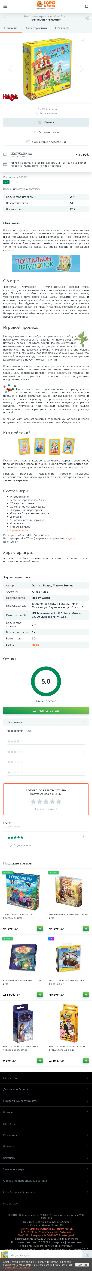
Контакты (46, 1123)
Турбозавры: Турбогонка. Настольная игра (17, 916)
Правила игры (19, 530)
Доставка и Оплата (46, 1089)
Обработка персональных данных (46, 1180)
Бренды (46, 1112)
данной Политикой (17, 1267)
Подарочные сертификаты (46, 1100)
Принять (82, 1264)
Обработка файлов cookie (46, 1192)
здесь (71, 538)
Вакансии (46, 1158)
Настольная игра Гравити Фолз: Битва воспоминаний (67, 1048)
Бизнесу (46, 1146)
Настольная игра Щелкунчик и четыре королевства (20, 1048)
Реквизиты (46, 1135)
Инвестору (46, 1203)
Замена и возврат (46, 1169)
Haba (35, 644)
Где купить (46, 1078)
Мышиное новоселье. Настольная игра (68, 916)
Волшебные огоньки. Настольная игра (22, 982)
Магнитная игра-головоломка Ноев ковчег (66, 982)
